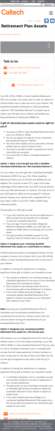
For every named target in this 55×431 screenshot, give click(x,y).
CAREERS (40, 1)
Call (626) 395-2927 (15, 72)
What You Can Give (13, 34)
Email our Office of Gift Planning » (22, 67)
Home (2, 34)
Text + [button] (31, 20)
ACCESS (24, 1)
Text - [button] (39, 20)
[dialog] (46, 21)
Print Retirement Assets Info (30, 84)
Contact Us (6, 428)
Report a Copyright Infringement (25, 428)
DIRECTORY (15, 1)
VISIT (33, 1)
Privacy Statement (46, 428)
